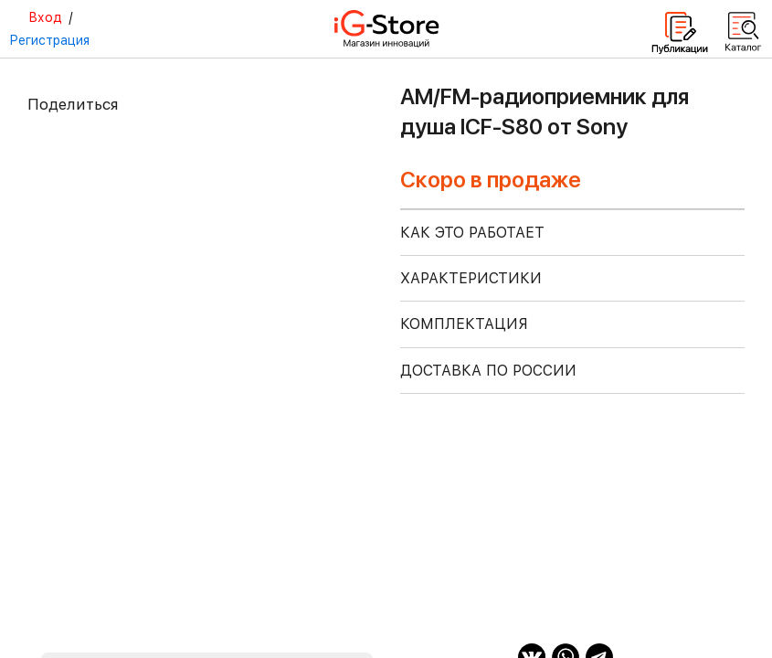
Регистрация (49, 40)
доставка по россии (488, 370)
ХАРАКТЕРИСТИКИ (471, 278)
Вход (45, 17)
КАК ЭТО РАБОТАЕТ (472, 232)
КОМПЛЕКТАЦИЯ (464, 324)
